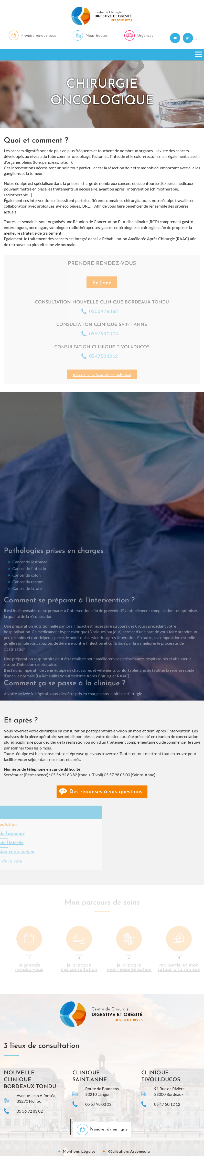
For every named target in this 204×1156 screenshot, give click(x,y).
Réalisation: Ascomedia (129, 1152)
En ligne (101, 283)
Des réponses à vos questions (105, 791)
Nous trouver (96, 36)
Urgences (145, 36)
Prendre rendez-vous (38, 36)
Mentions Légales (79, 1152)
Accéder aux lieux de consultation (102, 375)
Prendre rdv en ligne (108, 1129)
